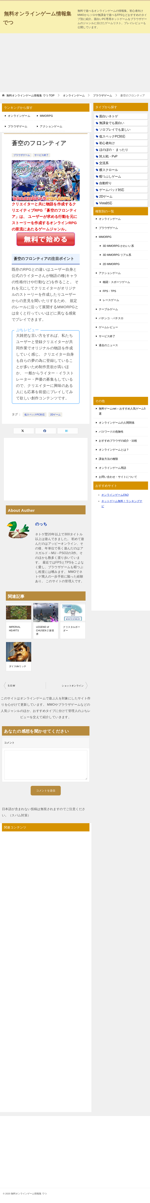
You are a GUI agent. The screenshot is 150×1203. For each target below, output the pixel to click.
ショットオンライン (73, 685)
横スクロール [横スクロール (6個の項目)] (108, 170)
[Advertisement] (75, 62)
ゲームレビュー (108, 327)
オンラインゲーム (19, 115)
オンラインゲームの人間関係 (116, 422)
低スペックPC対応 (34, 414)
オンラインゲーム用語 (112, 467)
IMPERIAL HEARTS (15, 629)
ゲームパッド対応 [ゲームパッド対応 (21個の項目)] (111, 189)
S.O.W (11, 685)
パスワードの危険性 (111, 431)
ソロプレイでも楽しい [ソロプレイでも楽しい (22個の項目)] (114, 129)
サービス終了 (41, 155)
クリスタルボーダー (71, 629)
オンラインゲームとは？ (114, 449)
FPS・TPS (109, 291)
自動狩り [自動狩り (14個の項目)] (105, 183)
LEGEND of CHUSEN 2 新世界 (45, 630)
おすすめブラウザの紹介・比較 (118, 440)
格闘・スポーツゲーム (116, 282)
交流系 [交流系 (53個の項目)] (104, 163)
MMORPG (46, 115)
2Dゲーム (55, 414)
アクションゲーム (51, 126)
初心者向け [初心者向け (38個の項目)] (107, 143)
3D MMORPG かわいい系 (118, 245)
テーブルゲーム (108, 309)
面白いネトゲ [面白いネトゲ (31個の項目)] (108, 116)
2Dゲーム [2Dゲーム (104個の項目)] (105, 196)
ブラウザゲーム (18, 126)
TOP (30, 95)
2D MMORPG (111, 264)
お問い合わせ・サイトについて (118, 476)
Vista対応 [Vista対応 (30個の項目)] (105, 203)
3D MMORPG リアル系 (117, 254)
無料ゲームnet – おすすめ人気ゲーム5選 (122, 411)
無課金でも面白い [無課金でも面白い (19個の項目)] (111, 123)
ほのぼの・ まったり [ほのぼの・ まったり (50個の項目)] (113, 149)
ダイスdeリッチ (17, 666)
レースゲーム (111, 300)
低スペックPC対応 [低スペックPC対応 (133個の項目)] (112, 136)
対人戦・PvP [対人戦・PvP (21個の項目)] (108, 156)
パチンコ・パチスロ (111, 318)
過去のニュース (108, 345)
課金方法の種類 (108, 458)
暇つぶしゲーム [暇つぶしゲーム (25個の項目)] (110, 176)
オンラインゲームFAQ (115, 494)
